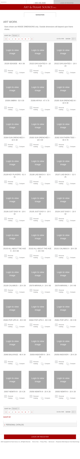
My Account (51, 441)
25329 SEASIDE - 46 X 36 (14, 64)
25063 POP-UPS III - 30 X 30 (14, 320)
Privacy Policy (43, 441)
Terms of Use (35, 441)
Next (32, 38)
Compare (22, 72)
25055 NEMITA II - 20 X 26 (65, 392)
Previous (6, 38)
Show (67, 39)
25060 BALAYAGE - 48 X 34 (14, 355)
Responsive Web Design (62, 441)
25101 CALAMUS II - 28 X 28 (65, 249)
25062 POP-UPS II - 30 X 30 (40, 320)
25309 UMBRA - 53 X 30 (14, 101)
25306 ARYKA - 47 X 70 (40, 101)
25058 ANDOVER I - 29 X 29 (65, 355)
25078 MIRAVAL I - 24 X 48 (65, 286)
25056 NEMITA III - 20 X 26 (39, 392)
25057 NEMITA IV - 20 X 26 (14, 392)
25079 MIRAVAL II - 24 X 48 (40, 286)
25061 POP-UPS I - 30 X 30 (65, 320)
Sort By (7, 35)
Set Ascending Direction (21, 35)
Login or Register (66, 3)
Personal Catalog (10, 71)
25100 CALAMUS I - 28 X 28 (15, 286)
